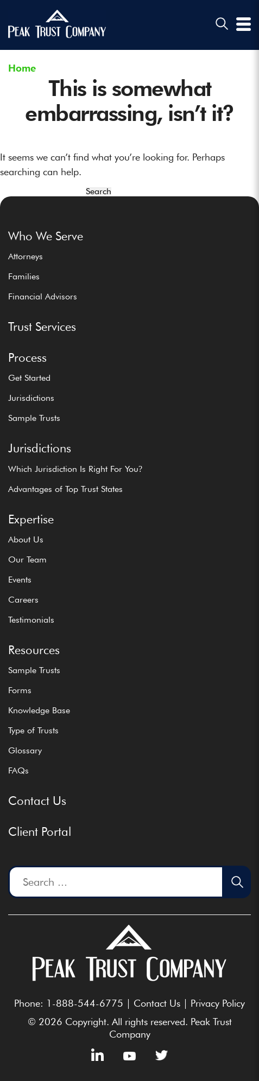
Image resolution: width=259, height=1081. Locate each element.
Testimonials (31, 620)
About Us (25, 539)
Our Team (27, 559)
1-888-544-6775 (84, 1003)
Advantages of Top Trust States (65, 489)
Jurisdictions (31, 398)
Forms (19, 690)
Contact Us (37, 801)
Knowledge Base (39, 710)
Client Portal (39, 831)
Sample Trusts (34, 418)
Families (24, 276)
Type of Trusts (33, 730)
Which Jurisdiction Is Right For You (75, 469)
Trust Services (42, 326)
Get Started (29, 378)
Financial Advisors (42, 296)
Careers (23, 599)
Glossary (25, 750)
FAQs (18, 770)
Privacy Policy (218, 1003)
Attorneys (25, 256)
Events (19, 579)
